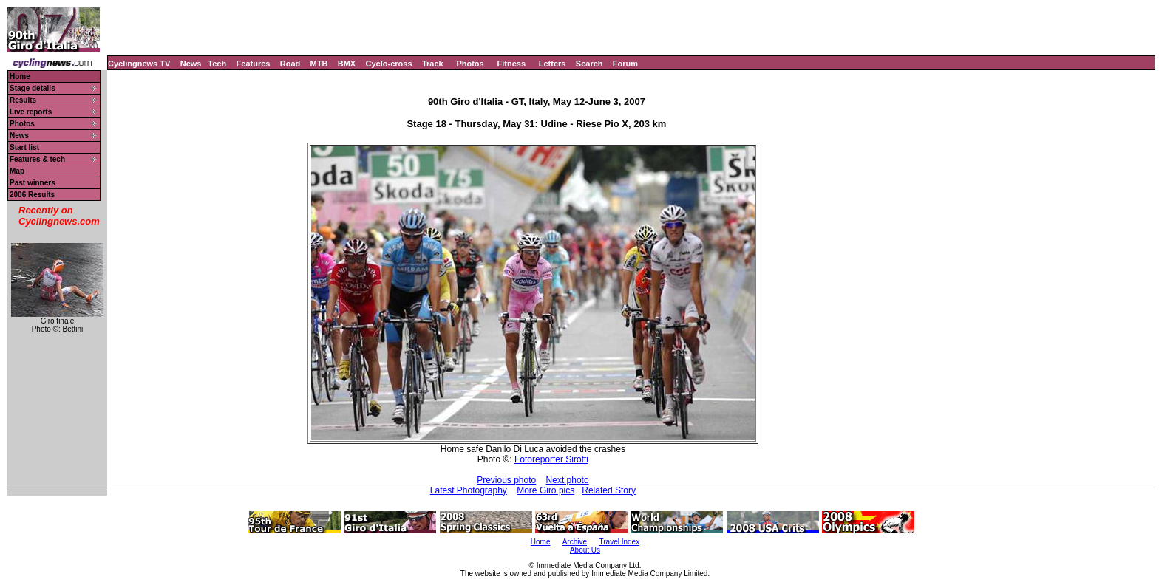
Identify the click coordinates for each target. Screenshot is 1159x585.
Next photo (567, 480)
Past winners (32, 183)
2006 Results (32, 195)
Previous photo (506, 480)
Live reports (31, 112)
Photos (469, 63)
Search (589, 63)
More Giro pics (545, 490)
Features (254, 63)
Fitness (511, 63)
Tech (217, 63)
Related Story (609, 490)
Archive (574, 542)
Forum (625, 63)
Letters (552, 63)
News (191, 63)
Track (432, 63)
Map (17, 171)
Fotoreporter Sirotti (551, 459)
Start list (24, 147)
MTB (319, 63)
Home (20, 76)
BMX (347, 63)
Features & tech (37, 159)
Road (290, 63)
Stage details (32, 88)
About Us (585, 550)
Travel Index (619, 542)
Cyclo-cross (389, 63)
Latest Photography (468, 490)
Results (23, 100)
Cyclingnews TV (139, 63)
